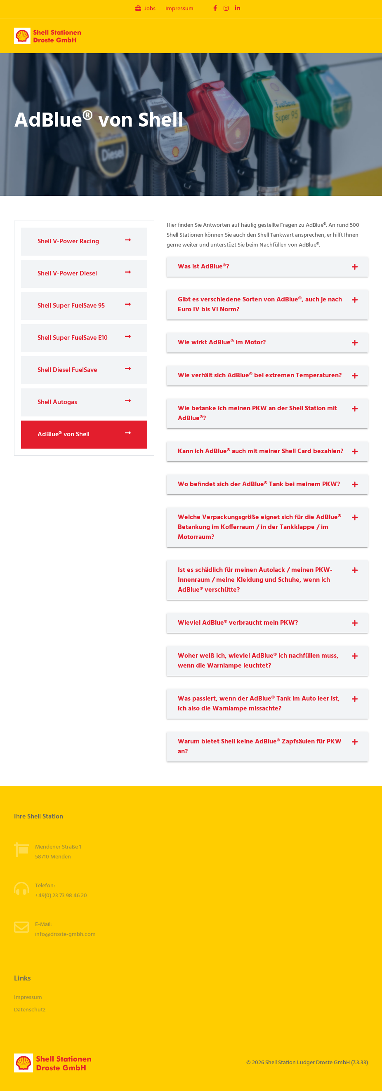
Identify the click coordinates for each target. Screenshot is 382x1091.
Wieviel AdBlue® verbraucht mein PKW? (238, 623)
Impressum (179, 9)
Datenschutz (29, 1010)
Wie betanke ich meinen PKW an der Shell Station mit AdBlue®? (257, 413)
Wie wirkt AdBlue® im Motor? (222, 342)
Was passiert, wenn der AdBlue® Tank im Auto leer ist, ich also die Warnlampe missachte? (259, 704)
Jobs (145, 9)
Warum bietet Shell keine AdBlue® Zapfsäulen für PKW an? (260, 746)
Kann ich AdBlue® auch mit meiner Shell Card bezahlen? (260, 451)
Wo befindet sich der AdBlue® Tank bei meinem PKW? (259, 484)
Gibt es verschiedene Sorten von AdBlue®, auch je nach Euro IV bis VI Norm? (260, 304)
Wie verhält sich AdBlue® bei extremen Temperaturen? (260, 375)
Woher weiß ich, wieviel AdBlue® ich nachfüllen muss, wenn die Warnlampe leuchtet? (258, 661)
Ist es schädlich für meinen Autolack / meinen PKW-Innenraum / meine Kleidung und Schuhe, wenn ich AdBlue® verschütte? (255, 580)
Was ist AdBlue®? (203, 266)
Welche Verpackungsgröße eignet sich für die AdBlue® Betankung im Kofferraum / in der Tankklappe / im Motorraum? (259, 527)
